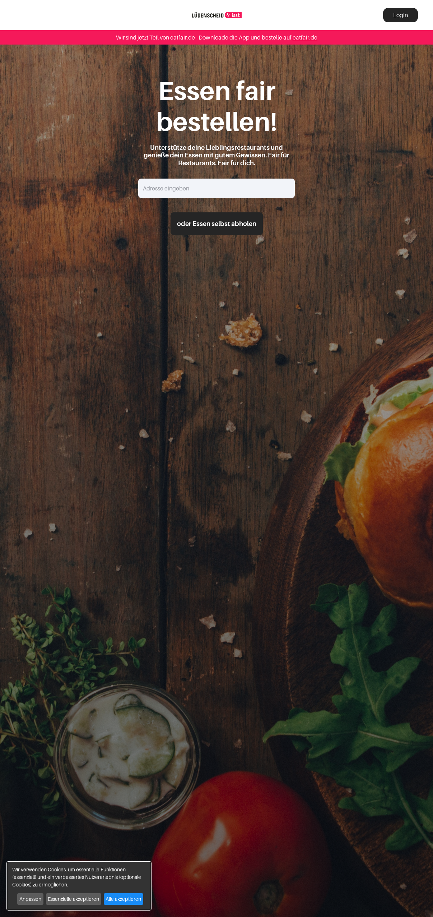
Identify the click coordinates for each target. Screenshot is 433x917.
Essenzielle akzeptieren (73, 899)
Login (400, 15)
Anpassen (30, 899)
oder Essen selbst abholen (216, 223)
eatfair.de (305, 37)
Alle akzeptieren (123, 899)
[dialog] (79, 886)
